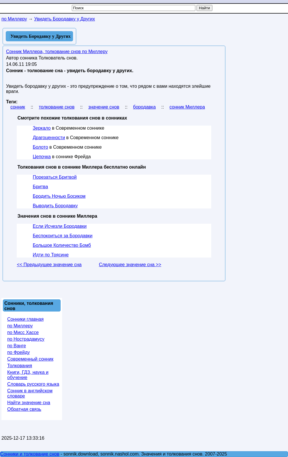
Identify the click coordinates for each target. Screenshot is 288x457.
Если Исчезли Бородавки (60, 226)
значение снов (103, 107)
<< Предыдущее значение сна (49, 264)
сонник (17, 107)
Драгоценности (49, 137)
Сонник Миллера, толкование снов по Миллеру (57, 51)
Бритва (40, 186)
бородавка (144, 107)
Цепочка (42, 156)
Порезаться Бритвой (54, 177)
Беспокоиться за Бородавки (62, 235)
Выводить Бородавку (55, 205)
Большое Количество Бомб (62, 245)
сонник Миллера (187, 107)
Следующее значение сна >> (130, 264)
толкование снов (56, 107)
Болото (40, 147)
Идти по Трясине (50, 254)
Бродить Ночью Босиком (59, 196)
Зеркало (42, 128)
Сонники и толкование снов (29, 454)
